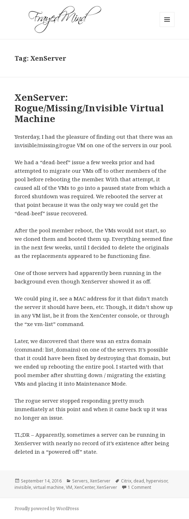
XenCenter (84, 487)
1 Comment (139, 487)
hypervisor (156, 481)
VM (69, 487)
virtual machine (48, 487)
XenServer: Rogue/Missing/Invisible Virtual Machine (89, 108)
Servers (80, 481)
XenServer (100, 481)
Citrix (126, 481)
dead (138, 481)
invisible (23, 487)
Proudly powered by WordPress (47, 509)
